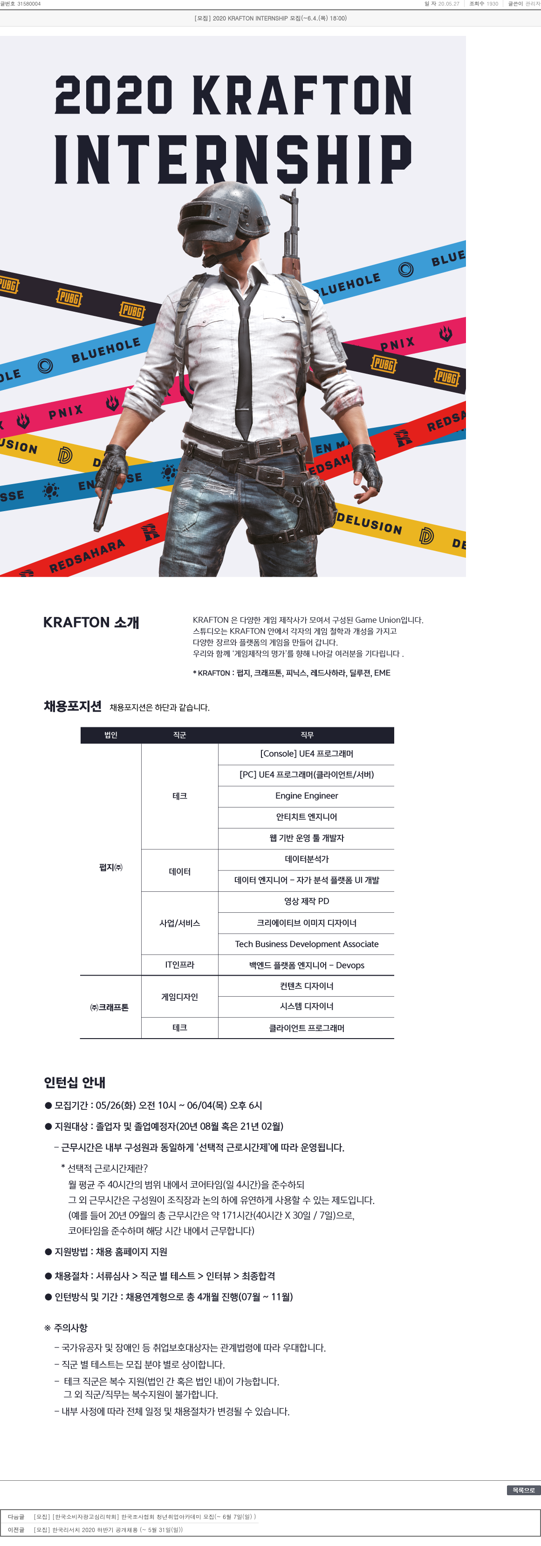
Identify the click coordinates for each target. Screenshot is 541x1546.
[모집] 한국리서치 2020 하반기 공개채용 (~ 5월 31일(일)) (108, 1529)
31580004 (29, 3)
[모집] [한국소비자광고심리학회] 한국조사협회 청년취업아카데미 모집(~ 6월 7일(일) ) (145, 1516)
